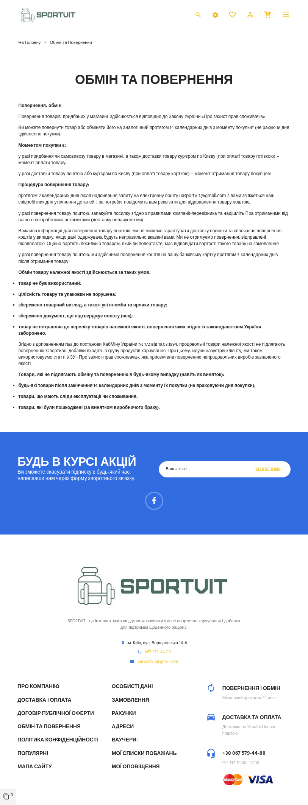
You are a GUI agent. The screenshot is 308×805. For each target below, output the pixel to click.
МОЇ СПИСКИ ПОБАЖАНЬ (144, 754)
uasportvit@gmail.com (202, 196)
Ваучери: (125, 740)
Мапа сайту (34, 767)
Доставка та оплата (251, 718)
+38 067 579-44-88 (244, 753)
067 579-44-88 (158, 652)
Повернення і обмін (251, 689)
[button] (250, 16)
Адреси (123, 727)
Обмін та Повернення (48, 727)
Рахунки (124, 714)
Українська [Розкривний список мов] (176, 16)
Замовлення (130, 700)
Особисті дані (132, 687)
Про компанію (38, 687)
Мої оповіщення (135, 767)
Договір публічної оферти (55, 714)
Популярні (32, 754)
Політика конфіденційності (57, 740)
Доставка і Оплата (44, 700)
